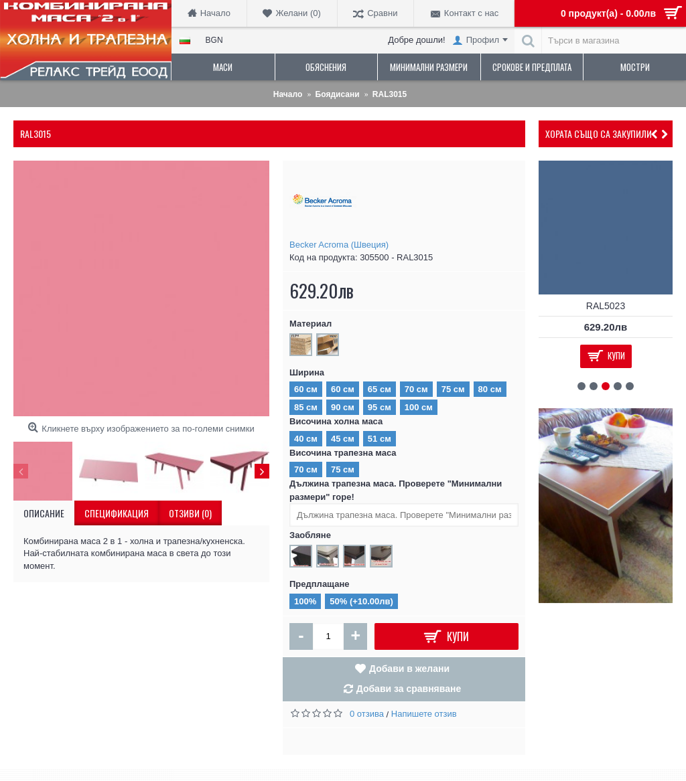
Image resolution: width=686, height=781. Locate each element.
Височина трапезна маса (343, 453)
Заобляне (310, 535)
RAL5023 (605, 305)
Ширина (306, 372)
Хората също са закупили (598, 133)
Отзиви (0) (190, 513)
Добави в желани (409, 668)
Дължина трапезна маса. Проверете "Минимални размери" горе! (395, 490)
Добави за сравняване (409, 688)
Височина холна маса (336, 421)
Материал (310, 324)
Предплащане (319, 584)
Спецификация (116, 513)
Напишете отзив (424, 714)
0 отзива (367, 714)
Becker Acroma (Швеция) (339, 245)
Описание (43, 513)
